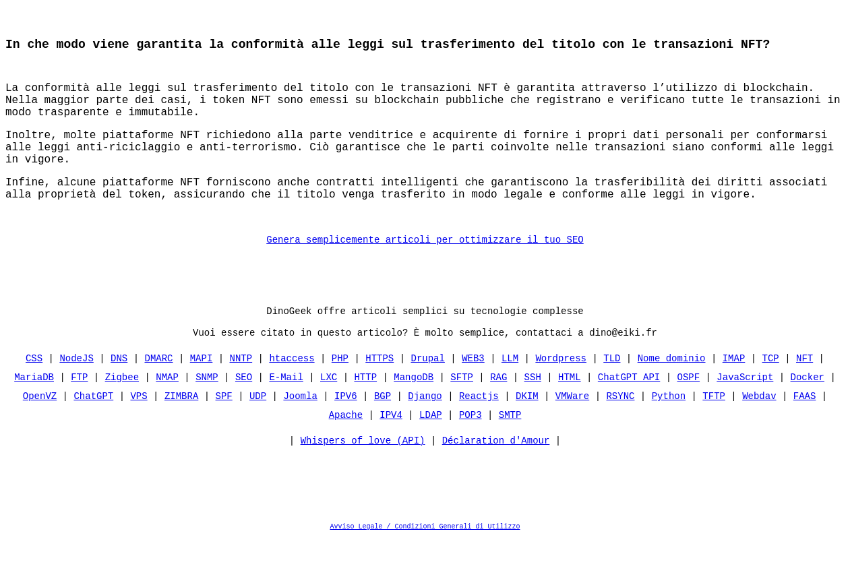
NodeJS (77, 394)
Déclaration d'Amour (496, 480)
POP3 (470, 451)
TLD (611, 394)
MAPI (201, 394)
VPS (139, 432)
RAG (498, 413)
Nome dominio (672, 394)
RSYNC (620, 432)
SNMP (206, 413)
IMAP (734, 394)
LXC (328, 413)
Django (425, 432)
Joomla (300, 432)
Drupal (427, 394)
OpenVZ (40, 432)
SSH (532, 413)
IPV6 (345, 432)
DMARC (159, 394)
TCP (770, 394)
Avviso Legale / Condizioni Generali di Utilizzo (425, 566)
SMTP (510, 451)
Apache (346, 451)
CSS (34, 394)
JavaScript (745, 413)
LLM (510, 394)
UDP (257, 432)
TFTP (713, 432)
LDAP (430, 451)
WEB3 (473, 394)
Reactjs (479, 432)
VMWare (572, 432)
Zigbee (122, 413)
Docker (807, 413)
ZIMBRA (181, 432)
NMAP (167, 413)
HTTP (365, 413)
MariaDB (34, 413)
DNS (119, 394)
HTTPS (379, 394)
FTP (79, 413)
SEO (243, 413)
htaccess (291, 394)
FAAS (804, 432)
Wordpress (560, 394)
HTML (569, 413)
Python (669, 432)
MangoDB (413, 413)
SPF (224, 432)
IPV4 (391, 451)
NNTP (241, 394)
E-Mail (286, 413)
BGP (382, 432)
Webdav (759, 432)
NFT (804, 394)
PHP (340, 394)
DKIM (527, 432)
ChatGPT (94, 432)
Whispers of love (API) (363, 480)
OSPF (688, 413)
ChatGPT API (629, 413)
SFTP (461, 413)
